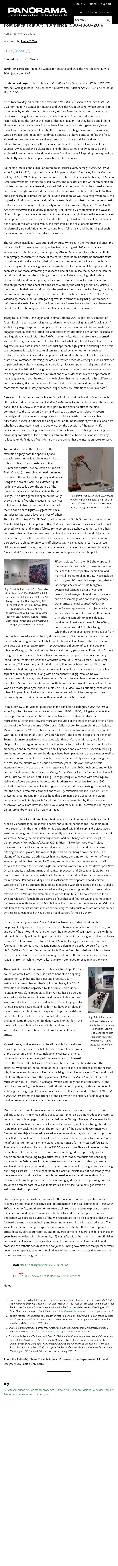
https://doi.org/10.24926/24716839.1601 (44, 1265)
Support (106, 4)
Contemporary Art (42, 1390)
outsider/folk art (103, 1390)
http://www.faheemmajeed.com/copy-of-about (85, 1311)
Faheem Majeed (82, 1390)
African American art (16, 1390)
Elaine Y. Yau (29, 41)
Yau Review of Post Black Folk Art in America (53, 1275)
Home (7, 33)
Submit (93, 4)
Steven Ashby (12, 1394)
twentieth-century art (35, 1394)
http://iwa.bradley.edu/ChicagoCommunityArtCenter (59, 1331)
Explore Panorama (99, 12)
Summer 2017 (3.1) (24, 33)
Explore (80, 12)
